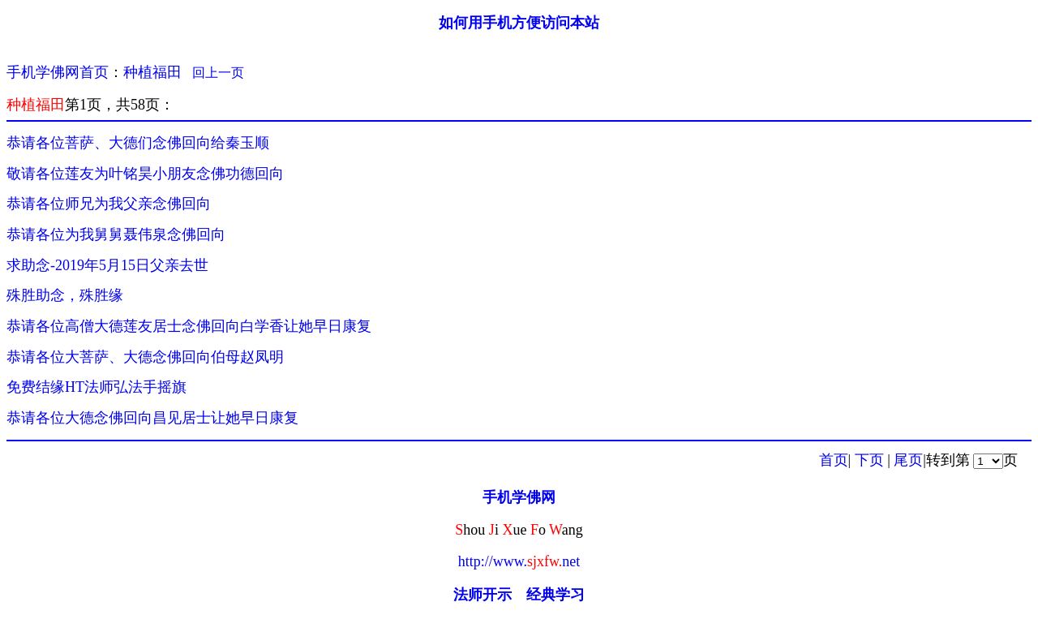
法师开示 (482, 595)
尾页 (908, 460)
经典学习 (555, 595)
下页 (869, 460)
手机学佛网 (519, 497)
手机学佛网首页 (57, 72)
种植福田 (152, 72)
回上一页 (218, 73)
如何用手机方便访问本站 (519, 23)
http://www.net (519, 561)
